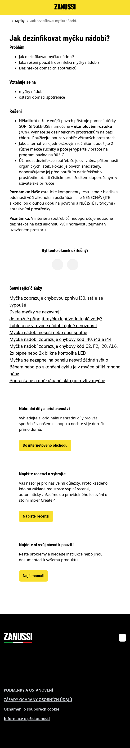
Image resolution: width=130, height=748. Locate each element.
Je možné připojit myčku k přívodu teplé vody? (55, 318)
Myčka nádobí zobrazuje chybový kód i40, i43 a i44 (60, 339)
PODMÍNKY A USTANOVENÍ (28, 690)
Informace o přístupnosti (27, 718)
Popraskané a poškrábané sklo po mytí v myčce (57, 380)
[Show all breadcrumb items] (7, 21)
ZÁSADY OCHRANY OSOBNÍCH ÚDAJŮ (38, 699)
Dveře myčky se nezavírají (35, 312)
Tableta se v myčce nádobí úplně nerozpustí (53, 325)
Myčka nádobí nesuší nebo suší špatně (48, 332)
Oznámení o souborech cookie (31, 709)
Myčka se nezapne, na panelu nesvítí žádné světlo (58, 360)
